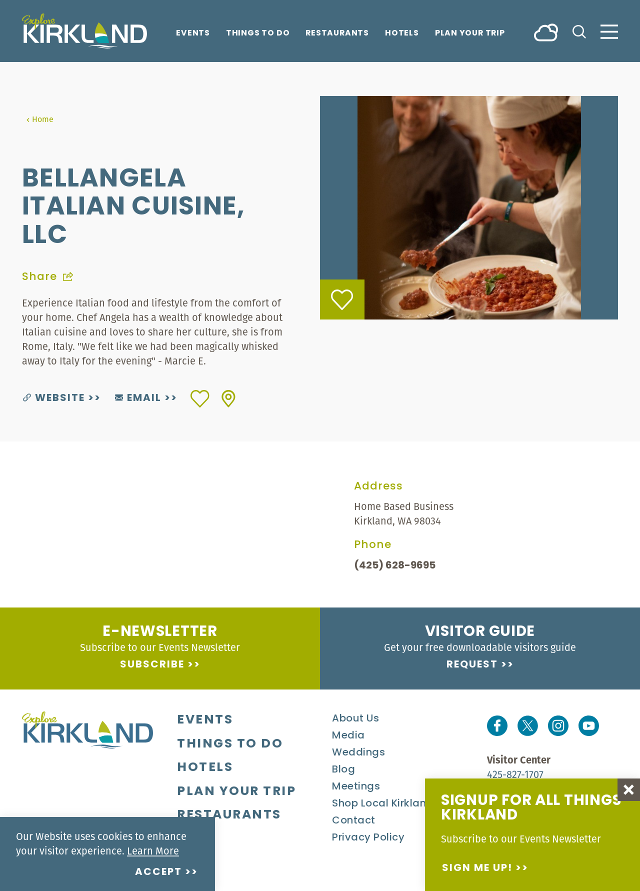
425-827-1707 (515, 774)
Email (138, 398)
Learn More (153, 851)
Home (40, 119)
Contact (354, 821)
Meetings (356, 787)
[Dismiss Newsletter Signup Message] (629, 789)
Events (193, 33)
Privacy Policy (368, 838)
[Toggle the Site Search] (579, 31)
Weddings (358, 753)
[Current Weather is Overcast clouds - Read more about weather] (546, 31)
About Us (355, 719)
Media (348, 736)
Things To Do (258, 33)
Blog (343, 770)
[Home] (84, 31)
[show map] (229, 399)
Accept (158, 872)
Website (54, 398)
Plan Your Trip (470, 33)
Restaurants (337, 33)
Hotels (402, 33)
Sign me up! (477, 868)
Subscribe (152, 665)
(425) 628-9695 (395, 566)
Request (472, 665)
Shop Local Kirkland (383, 804)
